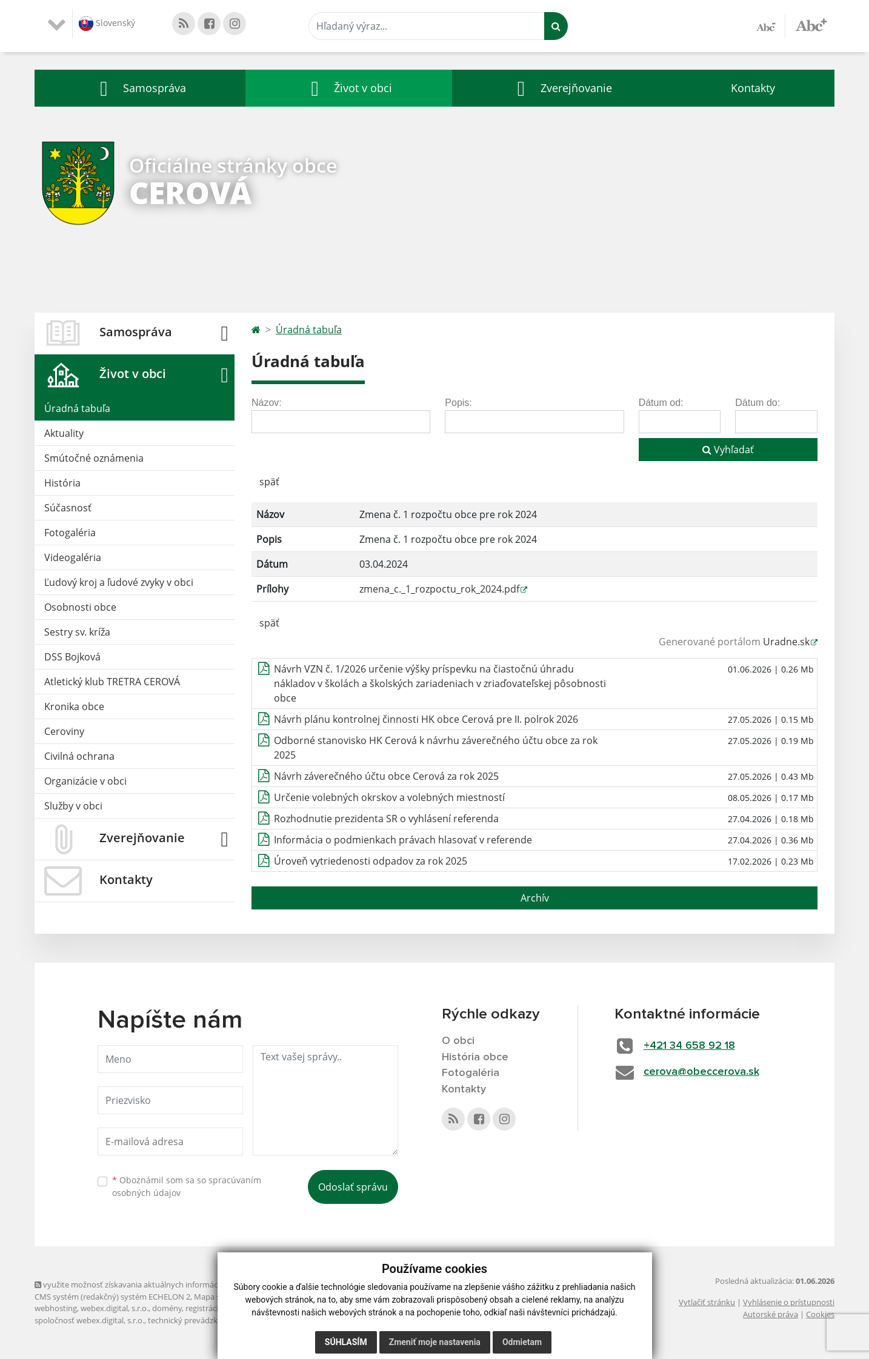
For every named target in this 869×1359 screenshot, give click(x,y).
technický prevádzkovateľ (194, 1320)
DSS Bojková (72, 656)
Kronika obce (74, 706)
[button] (140, 88)
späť (269, 481)
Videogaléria (72, 557)
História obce (475, 1057)
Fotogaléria (70, 532)
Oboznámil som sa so (186, 1186)
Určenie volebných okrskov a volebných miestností (389, 797)
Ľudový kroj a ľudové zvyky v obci (118, 582)
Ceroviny (64, 731)
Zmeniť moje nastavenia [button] (435, 1342)
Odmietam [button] (522, 1342)
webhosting (56, 1308)
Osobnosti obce (80, 607)
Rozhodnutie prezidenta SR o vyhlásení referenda (386, 818)
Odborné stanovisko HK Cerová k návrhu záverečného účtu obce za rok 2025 (436, 748)
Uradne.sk (786, 641)
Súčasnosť (68, 507)
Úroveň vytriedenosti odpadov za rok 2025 (370, 861)
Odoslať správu (353, 1187)
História (62, 483)
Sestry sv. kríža (77, 632)
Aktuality (64, 433)
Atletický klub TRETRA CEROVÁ (112, 681)
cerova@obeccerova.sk (701, 1071)
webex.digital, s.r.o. (114, 1308)
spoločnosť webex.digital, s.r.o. (89, 1320)
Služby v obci (73, 805)
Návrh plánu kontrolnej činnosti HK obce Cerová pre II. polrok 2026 (426, 719)
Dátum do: (757, 402)
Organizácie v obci (85, 781)
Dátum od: (661, 402)
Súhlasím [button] (346, 1342)
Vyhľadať (728, 449)
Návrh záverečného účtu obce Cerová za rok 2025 (386, 776)
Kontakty (753, 88)
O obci (458, 1040)
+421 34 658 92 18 (689, 1045)
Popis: (458, 402)
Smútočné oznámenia (94, 458)
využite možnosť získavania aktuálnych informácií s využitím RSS (155, 1284)
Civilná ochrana (79, 756)
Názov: (266, 402)
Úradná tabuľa (77, 408)
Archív (535, 898)
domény (167, 1308)
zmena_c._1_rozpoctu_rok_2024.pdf (439, 589)
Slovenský (107, 23)
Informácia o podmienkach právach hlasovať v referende (403, 839)
